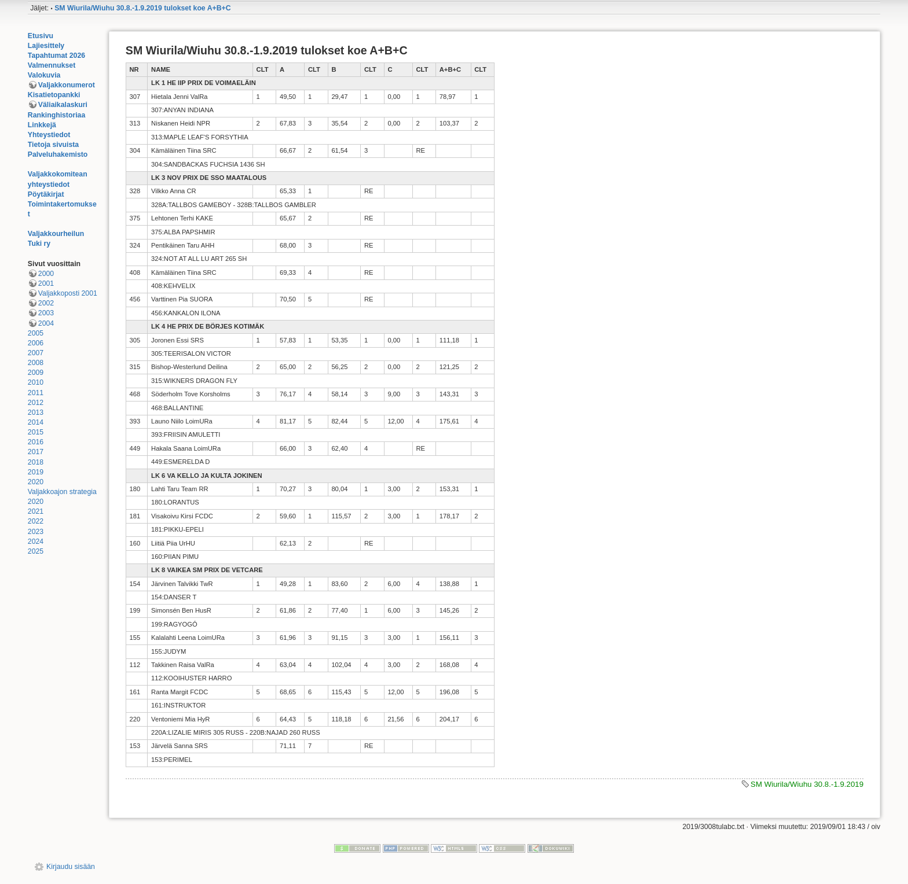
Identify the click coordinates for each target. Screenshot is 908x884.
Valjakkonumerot (66, 85)
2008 (35, 363)
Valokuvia (44, 75)
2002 (46, 303)
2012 (35, 403)
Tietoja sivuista (53, 145)
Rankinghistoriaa (56, 115)
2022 (35, 521)
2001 (46, 283)
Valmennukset (51, 65)
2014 (35, 422)
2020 (35, 482)
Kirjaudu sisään (70, 867)
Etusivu (40, 36)
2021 (35, 511)
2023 (35, 532)
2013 (35, 412)
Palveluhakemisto (58, 154)
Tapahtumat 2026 (56, 55)
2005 (35, 333)
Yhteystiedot (49, 135)
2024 (35, 541)
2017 (35, 452)
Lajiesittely (46, 46)
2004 (46, 323)
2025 (35, 551)
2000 (46, 274)
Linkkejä (42, 125)
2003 (46, 313)
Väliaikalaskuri (62, 105)
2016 (35, 442)
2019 (35, 472)
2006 (35, 343)
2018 (35, 462)
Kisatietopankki (54, 95)
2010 (35, 382)
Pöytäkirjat (46, 194)
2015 (35, 432)
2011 (35, 393)
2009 (35, 373)
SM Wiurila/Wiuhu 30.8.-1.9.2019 (806, 784)
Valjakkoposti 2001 (67, 293)
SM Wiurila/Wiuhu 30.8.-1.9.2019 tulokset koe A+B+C (142, 8)
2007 (35, 353)
